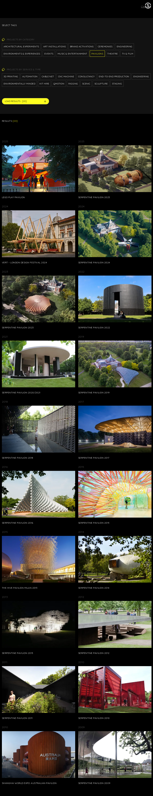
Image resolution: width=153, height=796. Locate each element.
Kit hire (44, 83)
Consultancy (86, 76)
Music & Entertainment (72, 53)
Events (48, 53)
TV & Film (127, 53)
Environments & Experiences (22, 53)
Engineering (124, 46)
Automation (30, 76)
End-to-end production (114, 76)
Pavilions (97, 53)
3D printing (11, 76)
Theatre (112, 53)
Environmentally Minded (20, 83)
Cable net (48, 76)
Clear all (146, 6)
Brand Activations (82, 46)
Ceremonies (105, 46)
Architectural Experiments (21, 46)
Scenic (86, 83)
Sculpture (101, 83)
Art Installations (54, 46)
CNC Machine (66, 76)
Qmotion (58, 83)
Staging (117, 83)
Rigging (73, 83)
